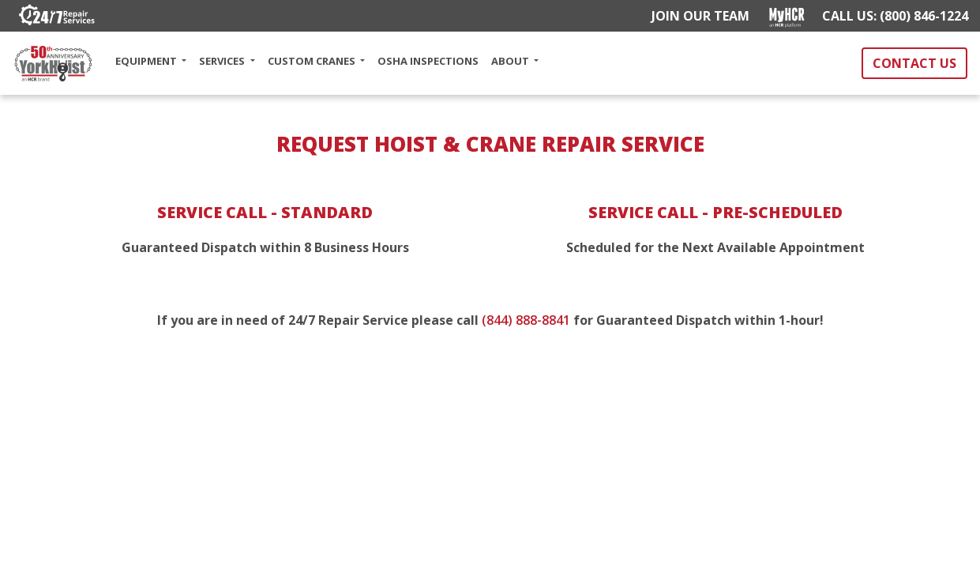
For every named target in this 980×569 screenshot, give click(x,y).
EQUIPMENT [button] (147, 61)
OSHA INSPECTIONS (428, 61)
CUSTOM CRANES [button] (313, 61)
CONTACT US (914, 63)
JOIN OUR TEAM (697, 15)
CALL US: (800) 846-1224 (895, 15)
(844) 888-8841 (526, 320)
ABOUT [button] (511, 61)
